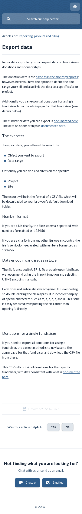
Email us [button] (58, 482)
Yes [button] (53, 427)
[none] (75, 7)
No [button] (67, 427)
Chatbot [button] (31, 482)
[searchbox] (41, 18)
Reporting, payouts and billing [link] (39, 36)
